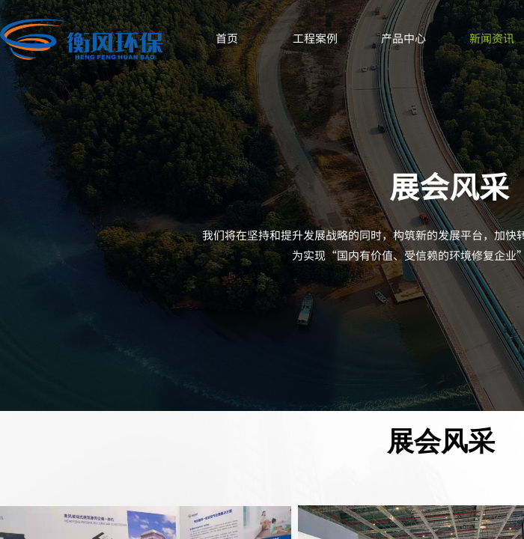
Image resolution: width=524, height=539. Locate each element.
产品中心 (403, 38)
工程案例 (315, 38)
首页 (227, 38)
